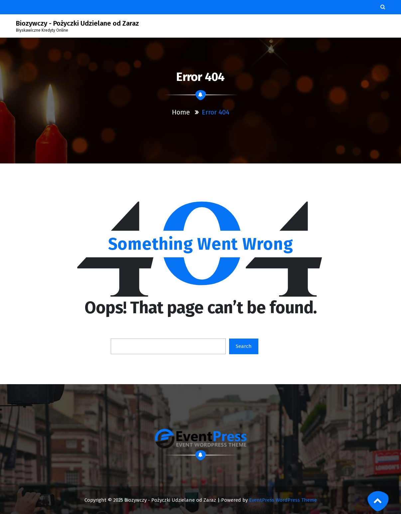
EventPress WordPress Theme (283, 500)
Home (181, 112)
